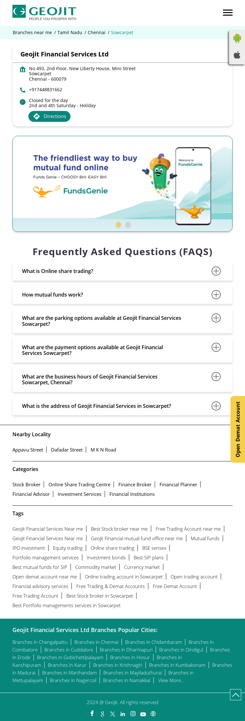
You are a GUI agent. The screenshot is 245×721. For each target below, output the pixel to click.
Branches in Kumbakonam (177, 665)
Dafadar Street (67, 449)
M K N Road (103, 449)
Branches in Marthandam (69, 672)
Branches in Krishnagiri (117, 665)
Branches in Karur (67, 665)
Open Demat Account (237, 429)
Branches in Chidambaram (153, 642)
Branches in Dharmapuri (126, 649)
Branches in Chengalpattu (40, 642)
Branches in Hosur (130, 657)
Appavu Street (27, 449)
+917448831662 (45, 89)
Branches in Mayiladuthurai (132, 672)
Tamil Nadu (69, 32)
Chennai (97, 32)
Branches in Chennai (96, 642)
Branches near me (32, 32)
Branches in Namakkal (126, 680)
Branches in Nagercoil (73, 680)
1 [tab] (117, 223)
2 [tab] (127, 223)
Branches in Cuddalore (68, 649)
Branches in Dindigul (181, 649)
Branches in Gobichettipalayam (70, 657)
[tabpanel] (122, 184)
